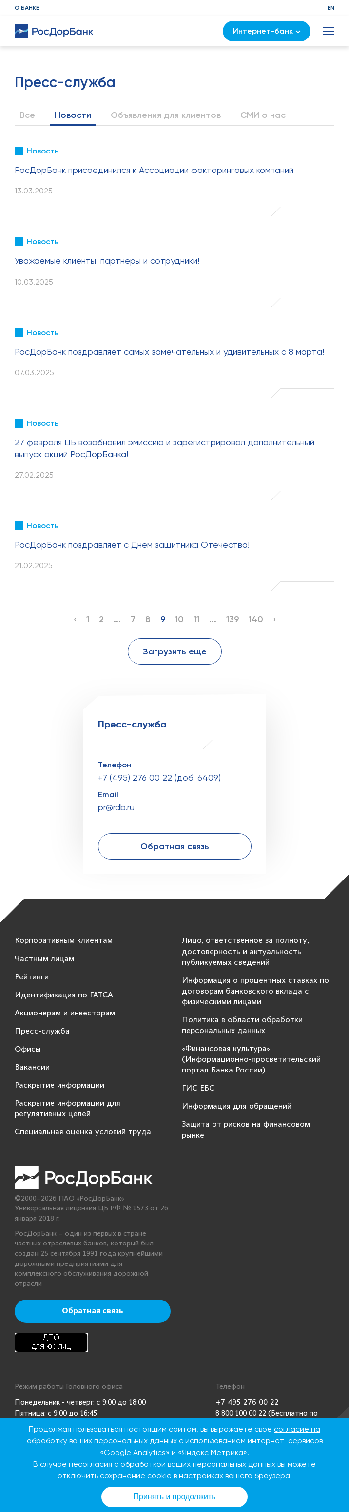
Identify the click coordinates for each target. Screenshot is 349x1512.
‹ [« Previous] (75, 619)
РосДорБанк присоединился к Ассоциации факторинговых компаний (154, 170)
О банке (27, 7)
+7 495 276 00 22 (247, 1402)
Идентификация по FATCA (64, 995)
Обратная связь (174, 846)
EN (331, 7)
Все (27, 115)
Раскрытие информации (59, 1085)
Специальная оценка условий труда (83, 1132)
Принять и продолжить (175, 1497)
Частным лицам (44, 959)
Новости (73, 115)
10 (179, 619)
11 (196, 619)
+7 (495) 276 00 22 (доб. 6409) (159, 777)
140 (256, 619)
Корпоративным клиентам (64, 941)
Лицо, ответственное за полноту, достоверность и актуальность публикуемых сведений (245, 951)
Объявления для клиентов (166, 115)
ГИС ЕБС (198, 1088)
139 (232, 619)
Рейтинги (32, 977)
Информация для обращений (236, 1106)
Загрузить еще (175, 651)
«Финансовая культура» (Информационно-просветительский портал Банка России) (251, 1059)
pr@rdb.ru (116, 807)
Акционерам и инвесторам (65, 1013)
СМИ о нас (263, 115)
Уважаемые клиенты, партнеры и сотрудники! (107, 260)
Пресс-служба (42, 1031)
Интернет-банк (267, 31)
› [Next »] (274, 619)
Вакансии (32, 1067)
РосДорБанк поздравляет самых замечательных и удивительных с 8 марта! (169, 351)
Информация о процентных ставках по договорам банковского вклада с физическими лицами (255, 991)
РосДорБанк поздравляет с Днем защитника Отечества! (132, 544)
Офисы (28, 1049)
